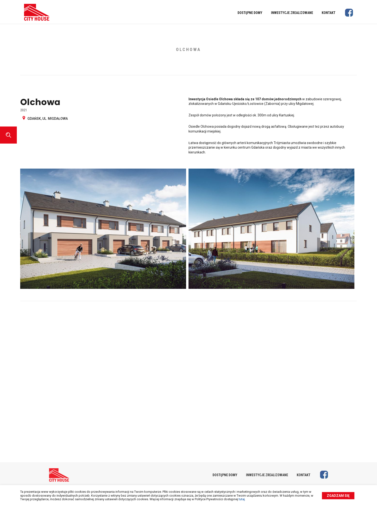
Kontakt (328, 13)
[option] (188, 230)
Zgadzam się (338, 496)
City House (36, 12)
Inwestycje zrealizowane (292, 13)
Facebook (349, 13)
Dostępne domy (250, 13)
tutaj (242, 499)
